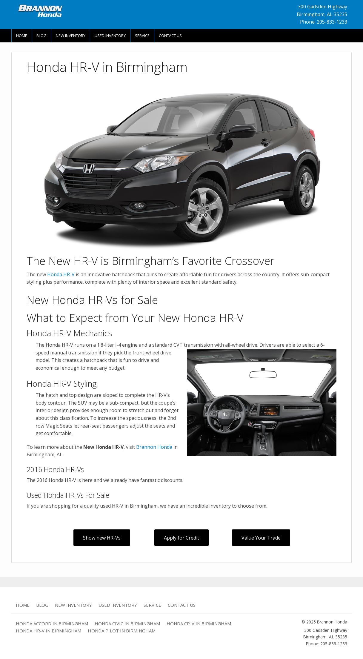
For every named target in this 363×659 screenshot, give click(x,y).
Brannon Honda (154, 447)
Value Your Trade (261, 537)
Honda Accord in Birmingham (52, 623)
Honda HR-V (61, 274)
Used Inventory (110, 35)
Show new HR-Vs (102, 537)
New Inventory (70, 35)
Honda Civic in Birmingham (127, 623)
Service (142, 35)
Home (21, 35)
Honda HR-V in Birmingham (48, 631)
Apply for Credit (181, 537)
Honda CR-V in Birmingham (199, 623)
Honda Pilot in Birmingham (122, 631)
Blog (41, 35)
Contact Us (170, 35)
